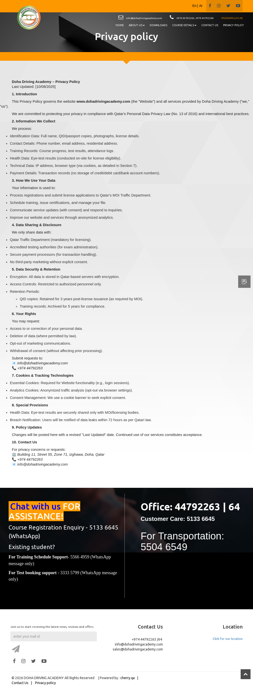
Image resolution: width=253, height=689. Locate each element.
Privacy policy (45, 683)
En (194, 6)
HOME (120, 25)
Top (246, 674)
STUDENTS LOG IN (232, 18)
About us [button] (137, 25)
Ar (201, 6)
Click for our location (228, 638)
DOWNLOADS (158, 25)
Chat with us (41, 506)
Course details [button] (184, 25)
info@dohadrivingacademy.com (144, 18)
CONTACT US (209, 25)
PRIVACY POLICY (233, 25)
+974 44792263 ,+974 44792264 (195, 18)
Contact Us (20, 683)
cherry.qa (127, 678)
